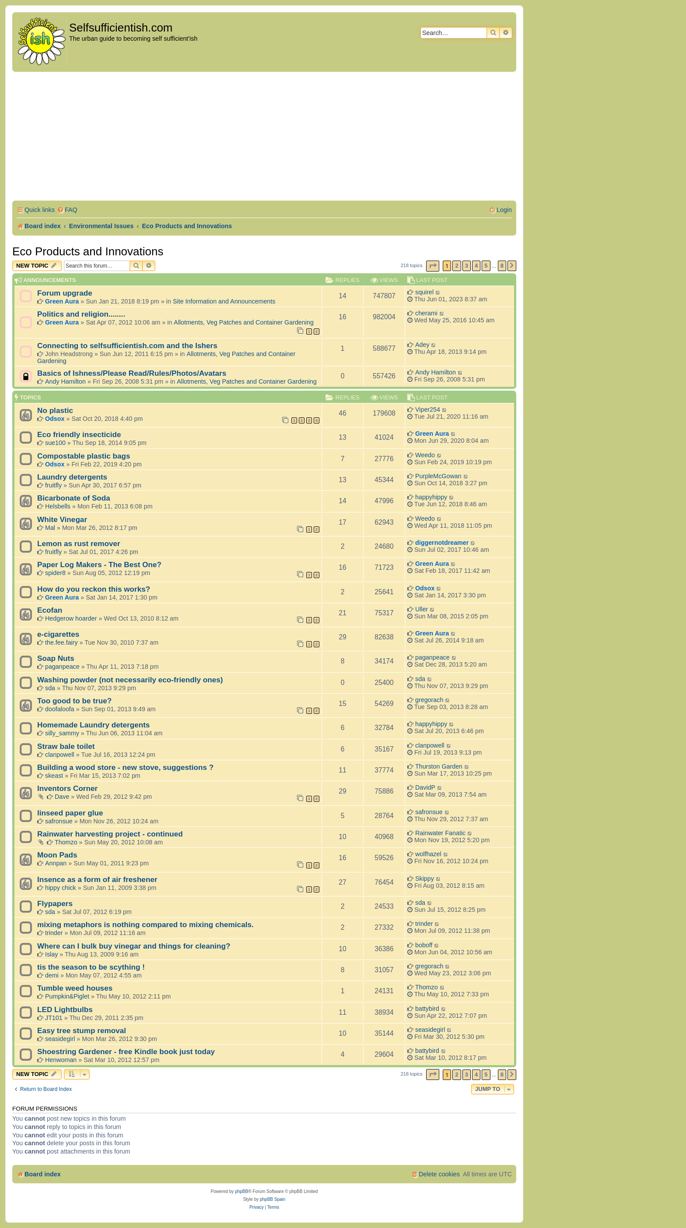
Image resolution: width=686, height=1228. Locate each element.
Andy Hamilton (65, 381)
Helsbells (57, 506)
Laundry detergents (72, 477)
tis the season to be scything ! (91, 967)
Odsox (55, 418)
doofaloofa (59, 709)
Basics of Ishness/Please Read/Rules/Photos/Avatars (131, 373)
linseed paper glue (70, 812)
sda (50, 688)
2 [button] (456, 265)
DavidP (425, 787)
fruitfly (53, 485)
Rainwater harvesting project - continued (110, 833)
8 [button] (502, 265)
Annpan (55, 863)
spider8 (55, 572)
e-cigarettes (58, 634)
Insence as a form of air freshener (97, 879)
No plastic (55, 410)
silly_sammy (62, 733)
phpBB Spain (272, 1199)
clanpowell (59, 754)
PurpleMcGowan (438, 476)
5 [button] (485, 265)
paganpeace (62, 666)
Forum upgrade (64, 293)
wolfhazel (428, 853)
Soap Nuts (55, 658)
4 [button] (476, 265)
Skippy (424, 878)
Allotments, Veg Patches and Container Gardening (244, 322)
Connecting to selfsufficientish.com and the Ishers (127, 345)
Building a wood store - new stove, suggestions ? (125, 767)
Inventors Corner (67, 788)
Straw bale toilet (66, 746)
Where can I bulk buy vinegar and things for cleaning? (133, 946)
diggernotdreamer (442, 542)
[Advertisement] (264, 137)
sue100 (55, 442)
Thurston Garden (438, 766)
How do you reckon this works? (93, 589)
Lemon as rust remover (78, 543)
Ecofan (49, 610)
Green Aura (62, 301)
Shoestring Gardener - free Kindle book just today (126, 1051)
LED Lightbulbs (65, 1009)
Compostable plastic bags (83, 456)
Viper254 (427, 409)
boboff (424, 945)
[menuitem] (67, 210)
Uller (421, 609)
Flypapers (55, 903)
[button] (432, 266)
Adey (422, 344)
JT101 (54, 1017)
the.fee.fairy (61, 642)
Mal (50, 527)
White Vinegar (62, 519)
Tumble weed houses (74, 988)
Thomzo (66, 842)
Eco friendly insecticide (79, 434)
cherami (426, 313)
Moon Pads (57, 854)
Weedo (425, 455)
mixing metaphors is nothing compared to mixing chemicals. (145, 924)
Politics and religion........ (81, 314)
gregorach (429, 699)
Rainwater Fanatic (440, 832)
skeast (54, 775)
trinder (54, 932)
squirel (424, 292)
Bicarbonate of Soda (73, 498)
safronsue (59, 821)
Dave (62, 796)
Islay (51, 954)
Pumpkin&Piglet (67, 996)
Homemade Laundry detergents (93, 724)
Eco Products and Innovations (87, 251)
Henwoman (61, 1059)
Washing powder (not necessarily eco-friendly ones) (130, 679)
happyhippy (431, 497)
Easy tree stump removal (81, 1030)
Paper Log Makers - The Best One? (99, 564)
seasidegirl (60, 1038)
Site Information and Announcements (224, 301)
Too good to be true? (74, 700)
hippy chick (60, 887)
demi (52, 975)
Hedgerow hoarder (71, 618)
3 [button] (466, 265)
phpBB (241, 1191)
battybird (427, 1008)
